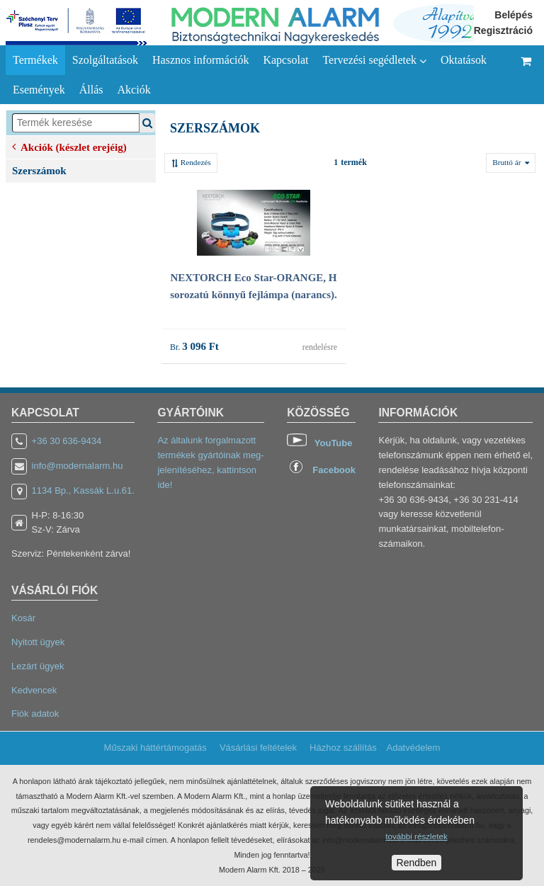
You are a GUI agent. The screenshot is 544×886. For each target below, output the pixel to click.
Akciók (134, 90)
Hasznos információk (200, 60)
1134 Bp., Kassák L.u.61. (83, 490)
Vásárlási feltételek (258, 747)
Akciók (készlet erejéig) (69, 146)
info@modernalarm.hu (77, 465)
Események (39, 90)
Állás (91, 90)
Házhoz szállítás (343, 747)
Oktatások (464, 60)
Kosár (23, 618)
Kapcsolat (285, 60)
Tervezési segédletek (374, 60)
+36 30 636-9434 (67, 441)
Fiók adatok (35, 713)
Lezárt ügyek (37, 666)
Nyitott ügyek (37, 642)
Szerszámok (39, 170)
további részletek (416, 836)
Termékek (35, 60)
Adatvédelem (413, 747)
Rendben (417, 862)
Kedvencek (34, 690)
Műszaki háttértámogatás (155, 747)
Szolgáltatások (105, 60)
